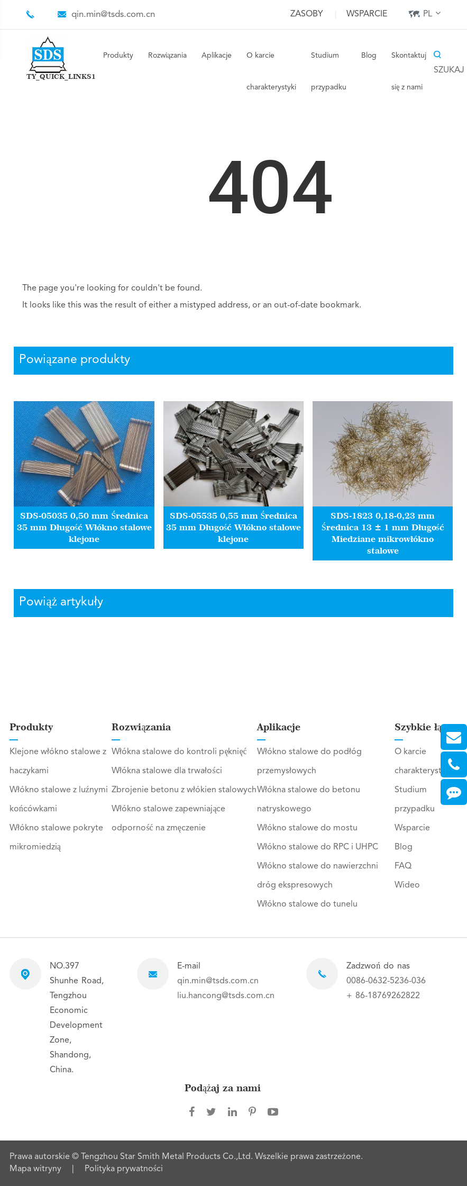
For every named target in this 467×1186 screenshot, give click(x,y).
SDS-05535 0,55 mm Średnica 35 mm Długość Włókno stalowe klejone (233, 527)
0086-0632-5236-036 (386, 981)
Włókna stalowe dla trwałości (167, 771)
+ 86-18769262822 (383, 996)
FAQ (403, 866)
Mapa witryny (35, 1169)
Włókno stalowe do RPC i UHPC (317, 847)
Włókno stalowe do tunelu (307, 904)
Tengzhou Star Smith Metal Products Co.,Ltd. (168, 1157)
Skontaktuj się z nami (408, 71)
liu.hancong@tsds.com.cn (225, 996)
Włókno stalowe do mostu (307, 828)
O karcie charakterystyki (271, 71)
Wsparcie (366, 14)
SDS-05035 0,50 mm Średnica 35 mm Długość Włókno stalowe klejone (84, 527)
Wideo (407, 885)
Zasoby (306, 14)
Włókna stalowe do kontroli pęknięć (179, 752)
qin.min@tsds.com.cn (113, 14)
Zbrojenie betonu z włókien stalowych (184, 790)
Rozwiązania (167, 55)
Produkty (118, 55)
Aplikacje (217, 55)
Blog (369, 55)
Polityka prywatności (124, 1169)
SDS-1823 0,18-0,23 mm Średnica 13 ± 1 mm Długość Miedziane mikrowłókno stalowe (383, 533)
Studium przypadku (328, 71)
